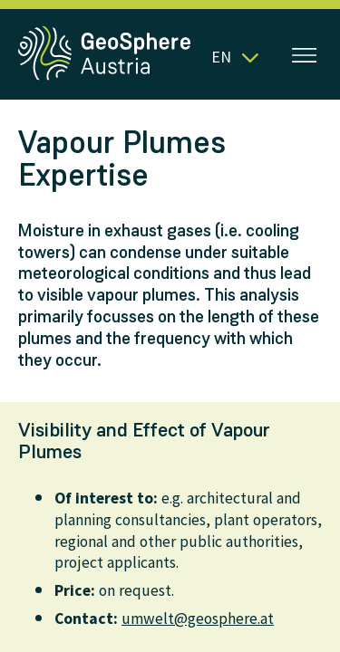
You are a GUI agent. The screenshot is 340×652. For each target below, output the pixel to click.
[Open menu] (305, 57)
